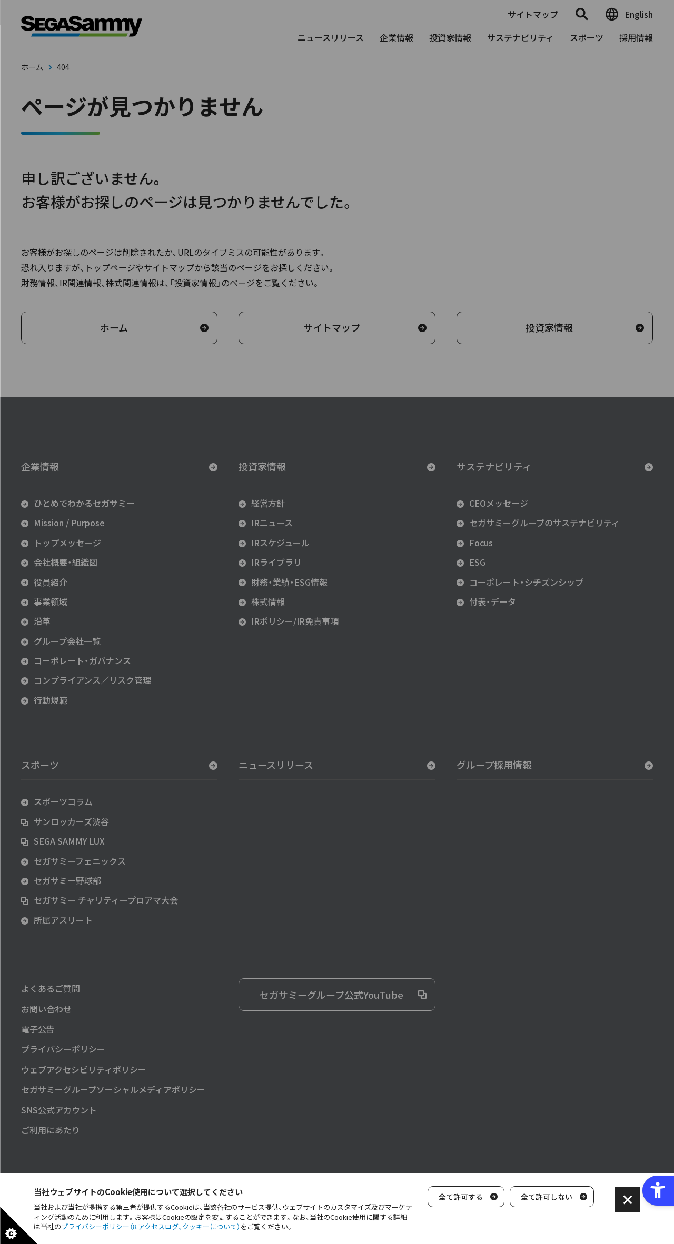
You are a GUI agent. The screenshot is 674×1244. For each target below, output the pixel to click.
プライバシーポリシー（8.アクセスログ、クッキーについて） (150, 1226)
